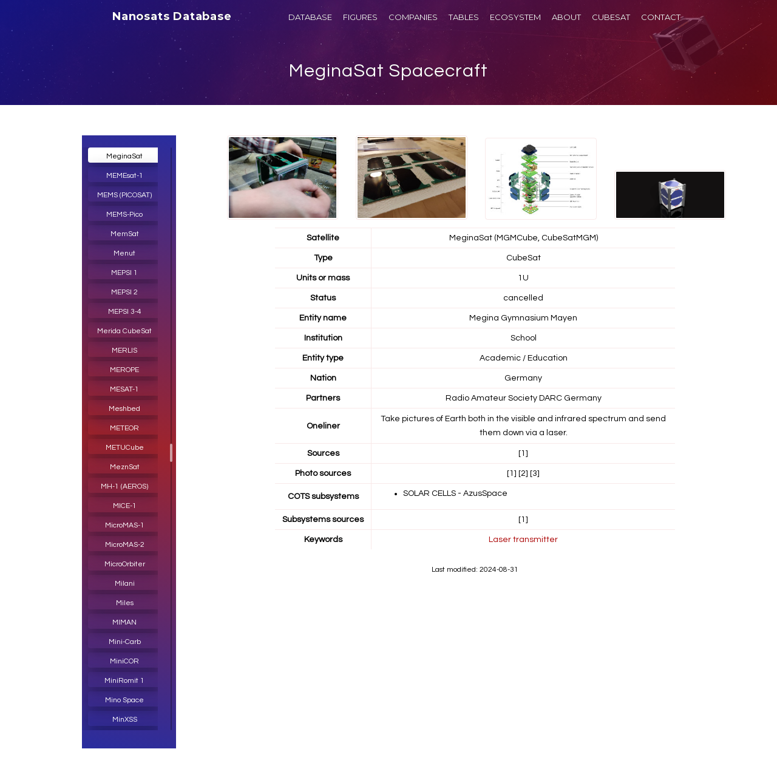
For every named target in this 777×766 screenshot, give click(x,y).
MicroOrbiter (124, 564)
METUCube (125, 448)
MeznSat (125, 467)
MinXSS (124, 720)
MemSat (124, 234)
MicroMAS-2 (124, 545)
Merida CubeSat (124, 331)
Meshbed (124, 409)
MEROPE (124, 370)
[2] (523, 473)
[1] (523, 453)
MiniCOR (124, 661)
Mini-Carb (125, 642)
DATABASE (310, 17)
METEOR (124, 428)
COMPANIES (413, 17)
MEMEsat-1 (124, 176)
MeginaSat (124, 156)
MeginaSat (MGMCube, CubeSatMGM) (523, 238)
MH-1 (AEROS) (124, 486)
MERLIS (124, 350)
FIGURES (360, 17)
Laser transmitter (523, 539)
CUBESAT (611, 17)
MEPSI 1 (124, 273)
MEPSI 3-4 (124, 312)
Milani (125, 584)
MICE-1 (125, 506)
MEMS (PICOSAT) (124, 195)
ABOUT (566, 17)
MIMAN (124, 622)
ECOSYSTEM (515, 17)
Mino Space (124, 700)
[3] (535, 473)
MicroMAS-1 (124, 525)
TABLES (464, 17)
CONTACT (660, 17)
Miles (125, 603)
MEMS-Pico (124, 215)
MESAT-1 (124, 389)
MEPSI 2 (124, 292)
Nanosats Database (172, 16)
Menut (124, 253)
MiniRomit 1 (124, 681)
